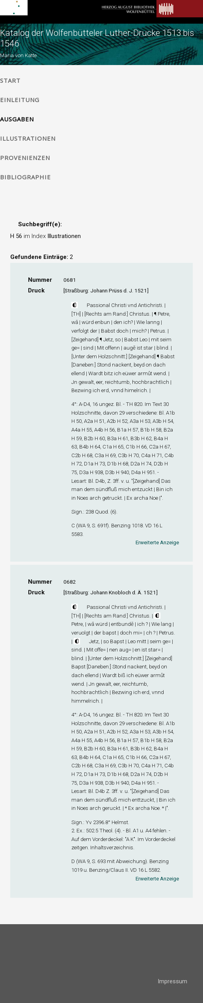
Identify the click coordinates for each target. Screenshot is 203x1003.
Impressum (172, 981)
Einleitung (19, 100)
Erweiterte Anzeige (157, 542)
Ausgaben (17, 119)
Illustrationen (28, 138)
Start (10, 80)
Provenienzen (25, 158)
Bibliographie (25, 177)
